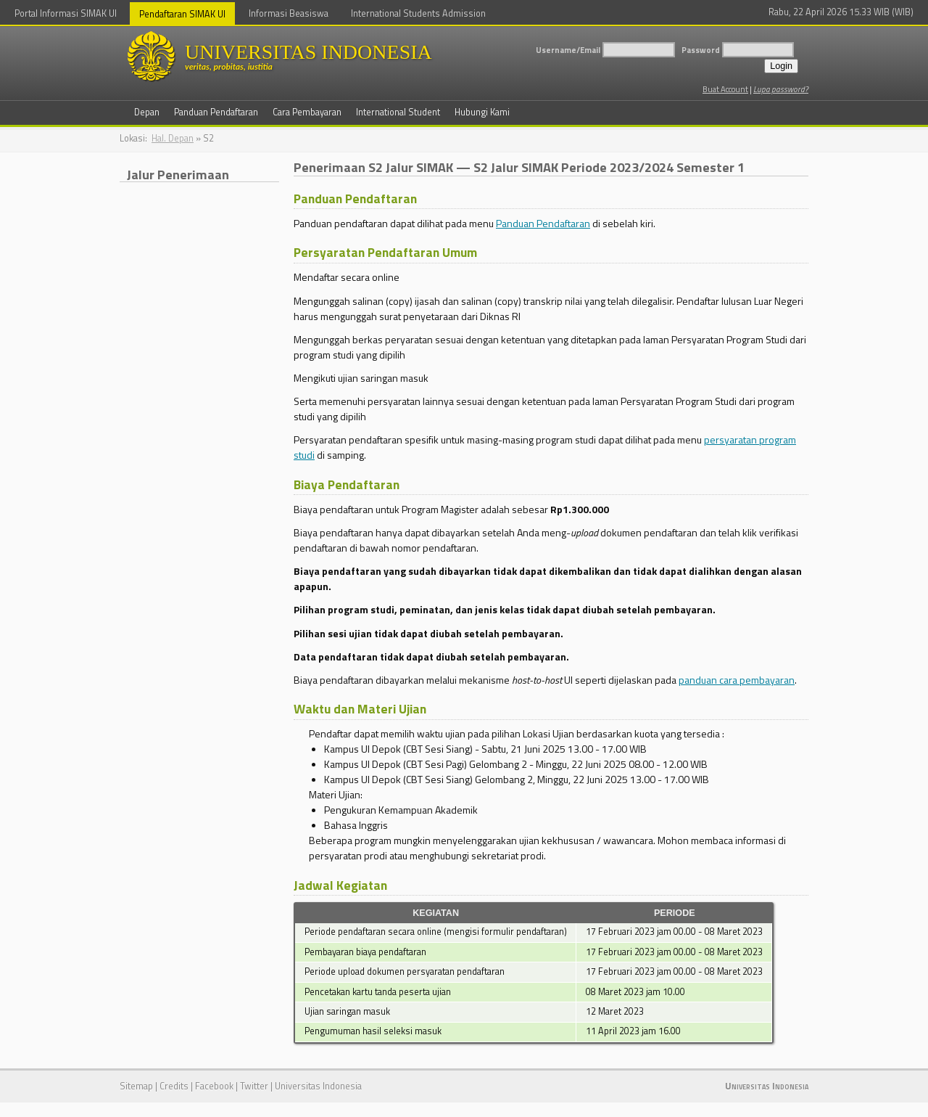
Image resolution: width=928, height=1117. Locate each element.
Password (701, 50)
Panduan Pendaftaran (543, 223)
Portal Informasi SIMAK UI (65, 13)
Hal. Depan (173, 138)
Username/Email (568, 50)
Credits (174, 1086)
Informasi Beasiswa (288, 13)
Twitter (254, 1086)
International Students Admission (418, 13)
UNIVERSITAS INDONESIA (337, 56)
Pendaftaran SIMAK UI (182, 14)
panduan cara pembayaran (737, 679)
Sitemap (136, 1086)
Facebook (214, 1086)
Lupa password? (780, 89)
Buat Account (725, 89)
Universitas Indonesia (318, 1086)
